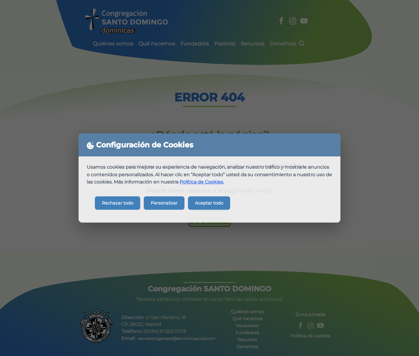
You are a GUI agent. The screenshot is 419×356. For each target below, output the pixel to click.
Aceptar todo (209, 203)
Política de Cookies (201, 182)
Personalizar (164, 203)
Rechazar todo (117, 203)
